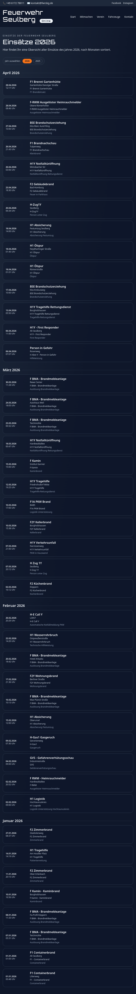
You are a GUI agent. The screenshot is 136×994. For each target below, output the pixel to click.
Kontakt (128, 16)
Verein (100, 16)
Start (73, 16)
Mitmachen (86, 16)
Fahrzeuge (114, 16)
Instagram (128, 3)
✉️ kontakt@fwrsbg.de (40, 3)
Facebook (116, 3)
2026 (27, 61)
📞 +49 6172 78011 (13, 3)
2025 (37, 61)
